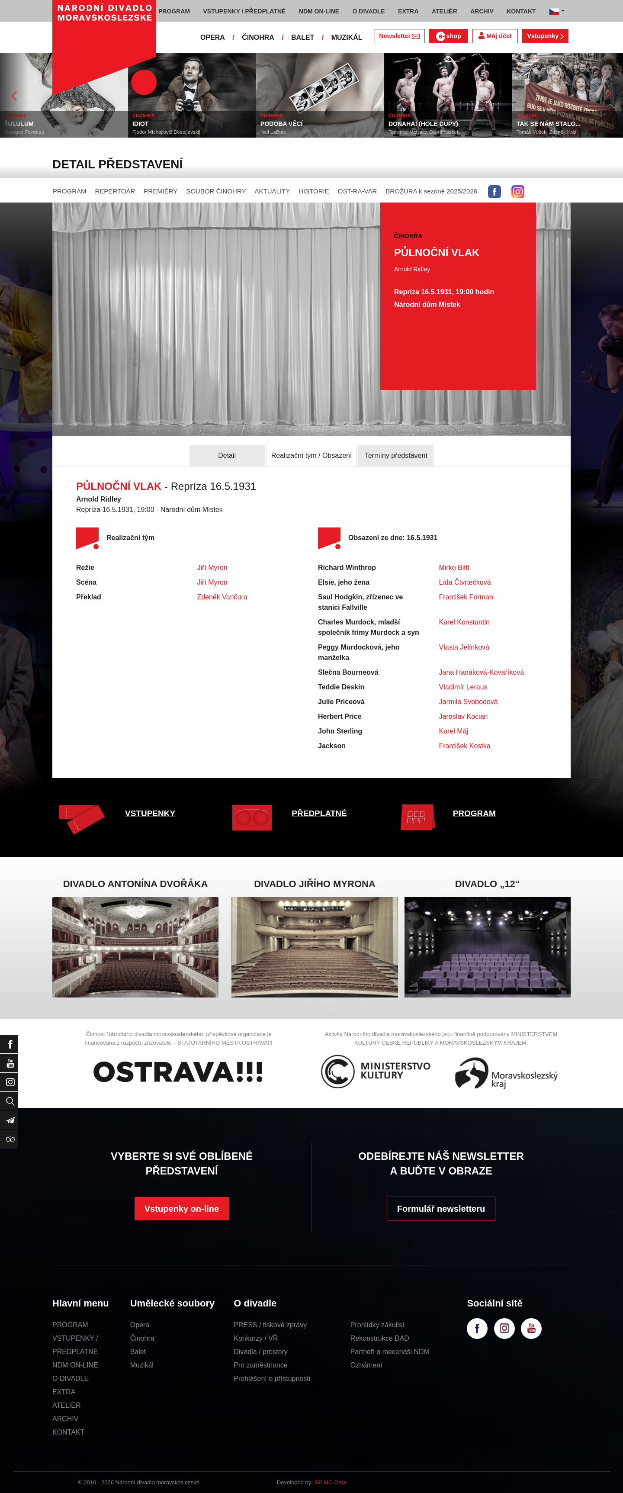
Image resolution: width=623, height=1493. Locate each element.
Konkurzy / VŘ (256, 1338)
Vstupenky (545, 35)
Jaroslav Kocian (463, 716)
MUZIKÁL (347, 37)
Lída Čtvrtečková (465, 582)
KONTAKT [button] (521, 11)
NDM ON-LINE (75, 1365)
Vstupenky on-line (182, 1208)
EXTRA (63, 1392)
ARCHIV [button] (482, 11)
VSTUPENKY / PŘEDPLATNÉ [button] (244, 11)
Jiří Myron (212, 567)
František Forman (466, 597)
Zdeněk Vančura (222, 597)
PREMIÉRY (160, 191)
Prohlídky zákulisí (377, 1325)
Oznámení (366, 1365)
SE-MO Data (331, 1482)
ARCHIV (65, 1418)
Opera (139, 1325)
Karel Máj (454, 731)
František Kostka (465, 746)
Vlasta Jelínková (464, 647)
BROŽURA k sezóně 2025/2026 (431, 191)
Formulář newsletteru (441, 1208)
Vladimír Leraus (463, 687)
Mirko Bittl (454, 567)
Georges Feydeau (24, 132)
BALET (302, 37)
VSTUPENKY (150, 813)
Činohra (142, 1338)
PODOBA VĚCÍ (281, 123)
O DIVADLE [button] (369, 11)
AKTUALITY (272, 191)
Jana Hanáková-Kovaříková (481, 672)
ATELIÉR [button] (444, 11)
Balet (138, 1351)
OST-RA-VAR (357, 191)
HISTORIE (314, 191)
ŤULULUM (19, 123)
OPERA (212, 37)
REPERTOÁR (115, 191)
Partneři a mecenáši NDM (390, 1351)
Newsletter (399, 35)
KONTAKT (68, 1432)
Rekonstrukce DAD (379, 1338)
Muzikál (142, 1365)
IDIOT (140, 123)
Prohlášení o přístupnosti (272, 1378)
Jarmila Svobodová (468, 701)
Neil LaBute (273, 132)
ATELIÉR (66, 1405)
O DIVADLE (70, 1378)
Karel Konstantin (464, 622)
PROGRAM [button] (174, 11)
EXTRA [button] (408, 11)
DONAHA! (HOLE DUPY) (423, 123)
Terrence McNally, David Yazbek (424, 132)
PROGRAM (70, 191)
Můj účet (494, 35)
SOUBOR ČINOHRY (216, 191)
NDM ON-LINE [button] (319, 11)
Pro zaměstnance (261, 1365)
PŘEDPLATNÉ (319, 813)
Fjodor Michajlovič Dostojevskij (166, 132)
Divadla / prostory (261, 1351)
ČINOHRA (258, 37)
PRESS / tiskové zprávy (270, 1325)
